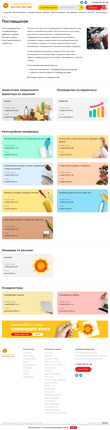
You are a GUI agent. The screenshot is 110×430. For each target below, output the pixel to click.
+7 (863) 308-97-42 (66, 304)
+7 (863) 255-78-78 (66, 110)
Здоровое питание (51, 359)
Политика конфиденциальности (86, 353)
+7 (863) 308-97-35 (66, 175)
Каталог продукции (50, 7)
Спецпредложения (34, 12)
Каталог (91, 12)
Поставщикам (72, 12)
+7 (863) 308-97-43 (11, 304)
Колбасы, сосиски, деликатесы (55, 380)
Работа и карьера (58, 12)
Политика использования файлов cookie (89, 359)
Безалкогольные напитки (53, 365)
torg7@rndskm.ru (10, 209)
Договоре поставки (63, 72)
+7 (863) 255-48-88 (66, 202)
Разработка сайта (94, 423)
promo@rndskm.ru (66, 117)
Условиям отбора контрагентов (64, 69)
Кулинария (48, 356)
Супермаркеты (101, 12)
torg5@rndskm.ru (65, 209)
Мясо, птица (49, 377)
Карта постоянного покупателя (92, 7)
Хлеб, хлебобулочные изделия (55, 413)
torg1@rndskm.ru (65, 155)
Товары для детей (51, 407)
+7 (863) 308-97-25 (11, 229)
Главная (4, 17)
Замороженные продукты (53, 395)
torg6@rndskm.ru (65, 182)
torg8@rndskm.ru (10, 182)
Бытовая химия (50, 389)
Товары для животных (52, 410)
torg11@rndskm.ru (11, 236)
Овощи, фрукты (50, 401)
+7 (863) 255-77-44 (11, 148)
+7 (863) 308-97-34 (11, 202)
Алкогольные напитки (52, 362)
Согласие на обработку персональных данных (91, 356)
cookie (43, 427)
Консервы (48, 371)
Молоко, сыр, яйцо (51, 383)
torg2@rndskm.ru (10, 155)
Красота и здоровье (52, 398)
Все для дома (49, 392)
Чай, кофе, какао (50, 368)
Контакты (82, 12)
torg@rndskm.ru (10, 117)
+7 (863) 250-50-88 (99, 2)
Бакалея (47, 386)
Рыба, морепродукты (52, 404)
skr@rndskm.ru (9, 273)
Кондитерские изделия (53, 374)
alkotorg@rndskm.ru (12, 311)
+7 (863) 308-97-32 (11, 175)
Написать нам (83, 369)
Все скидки (48, 353)
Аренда (46, 12)
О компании (7, 12)
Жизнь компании (19, 12)
